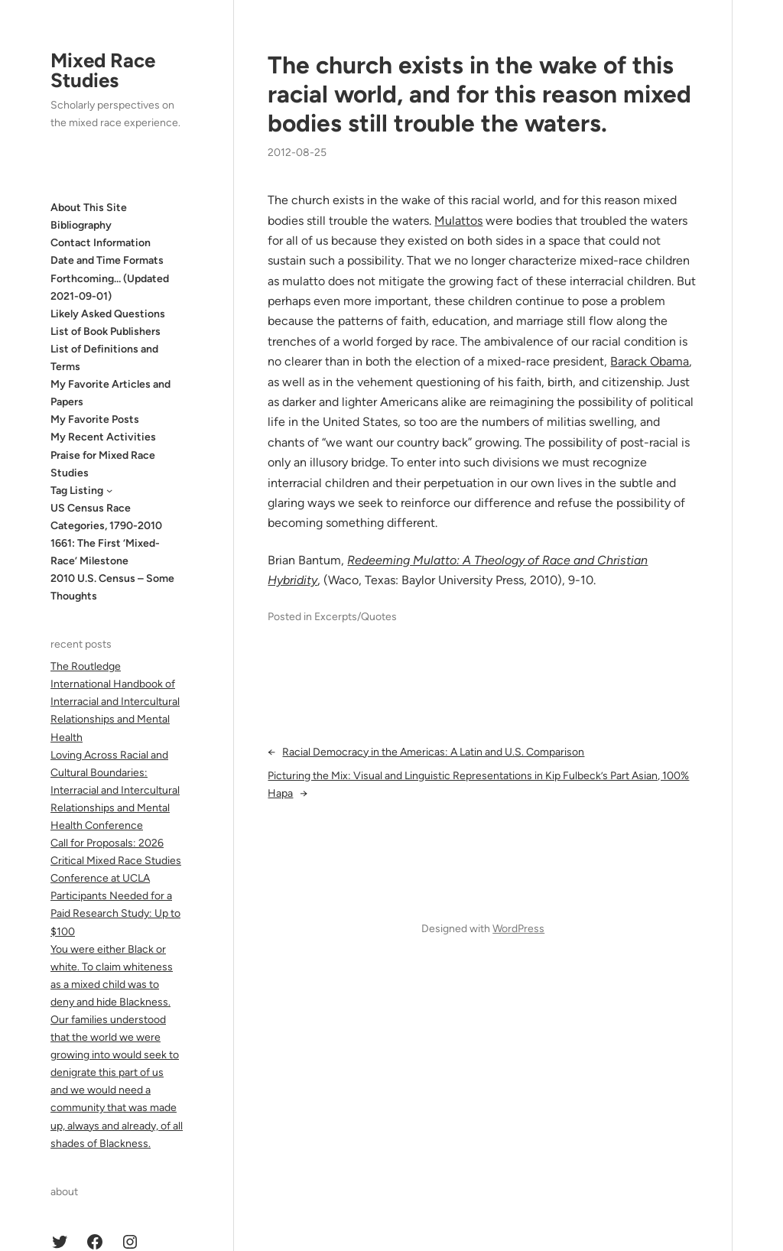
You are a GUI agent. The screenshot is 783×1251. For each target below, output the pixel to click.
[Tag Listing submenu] (109, 490)
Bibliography (81, 225)
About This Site (88, 207)
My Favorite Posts (94, 419)
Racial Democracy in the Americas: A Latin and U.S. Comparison (433, 752)
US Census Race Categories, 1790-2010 (106, 517)
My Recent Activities (103, 437)
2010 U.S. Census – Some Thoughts (112, 587)
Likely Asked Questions (107, 313)
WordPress (518, 928)
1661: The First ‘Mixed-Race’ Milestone (105, 552)
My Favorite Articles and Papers (110, 393)
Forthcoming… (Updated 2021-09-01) (109, 287)
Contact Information (100, 242)
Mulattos (458, 220)
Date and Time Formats (107, 260)
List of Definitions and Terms (104, 358)
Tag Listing (76, 490)
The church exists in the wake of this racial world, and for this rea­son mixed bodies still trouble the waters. (479, 94)
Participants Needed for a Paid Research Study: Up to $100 (115, 913)
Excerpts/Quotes (355, 616)
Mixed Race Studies (102, 70)
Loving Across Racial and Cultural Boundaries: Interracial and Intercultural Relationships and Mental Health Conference (115, 790)
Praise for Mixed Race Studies (102, 464)
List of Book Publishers (105, 331)
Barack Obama (649, 361)
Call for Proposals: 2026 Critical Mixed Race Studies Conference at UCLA (115, 861)
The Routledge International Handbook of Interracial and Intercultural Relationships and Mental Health (115, 701)
